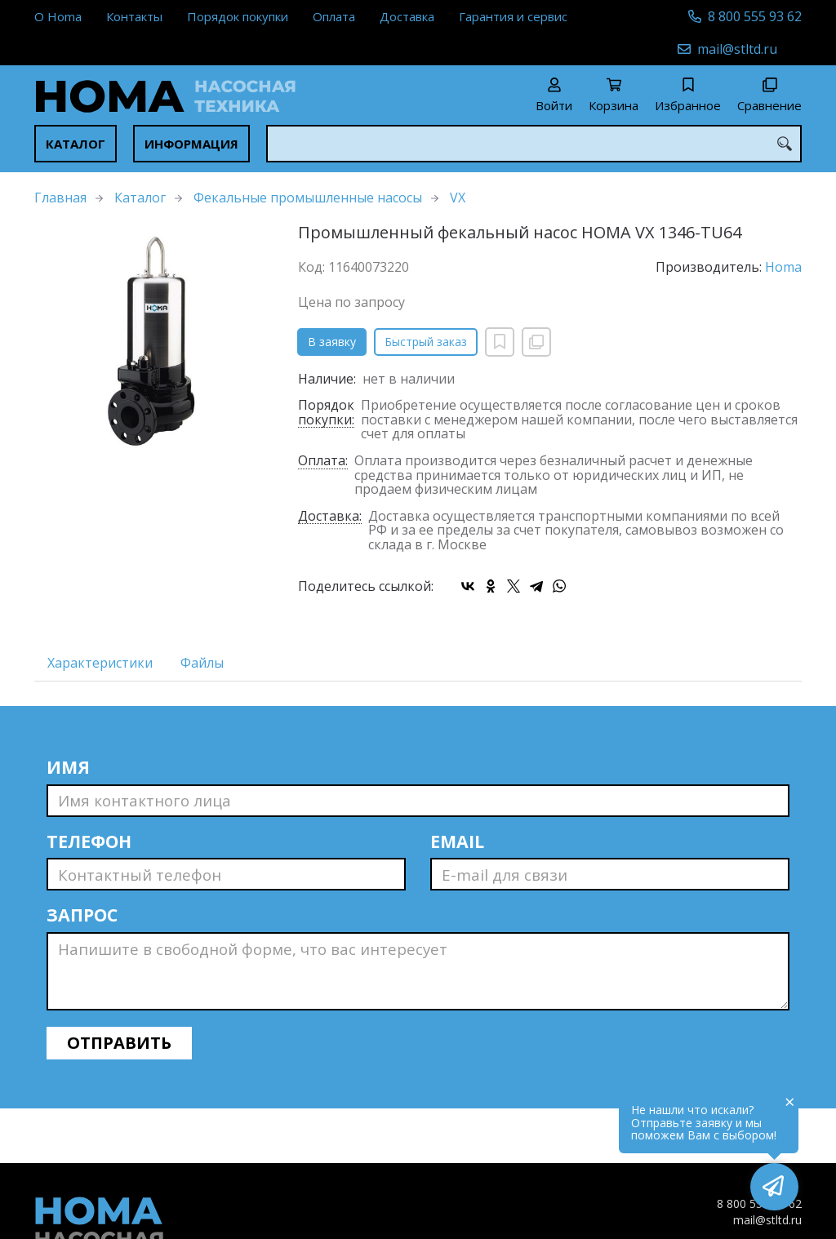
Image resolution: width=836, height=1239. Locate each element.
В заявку (332, 341)
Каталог (75, 143)
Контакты (134, 16)
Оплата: (323, 461)
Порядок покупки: (326, 413)
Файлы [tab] (202, 663)
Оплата (334, 16)
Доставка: (330, 517)
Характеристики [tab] (100, 663)
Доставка (407, 16)
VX (457, 197)
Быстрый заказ (426, 341)
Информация (191, 143)
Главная (60, 197)
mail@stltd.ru (737, 49)
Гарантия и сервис (513, 16)
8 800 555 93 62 (755, 16)
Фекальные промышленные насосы (307, 197)
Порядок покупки (237, 16)
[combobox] (534, 143)
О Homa (58, 16)
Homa (783, 267)
